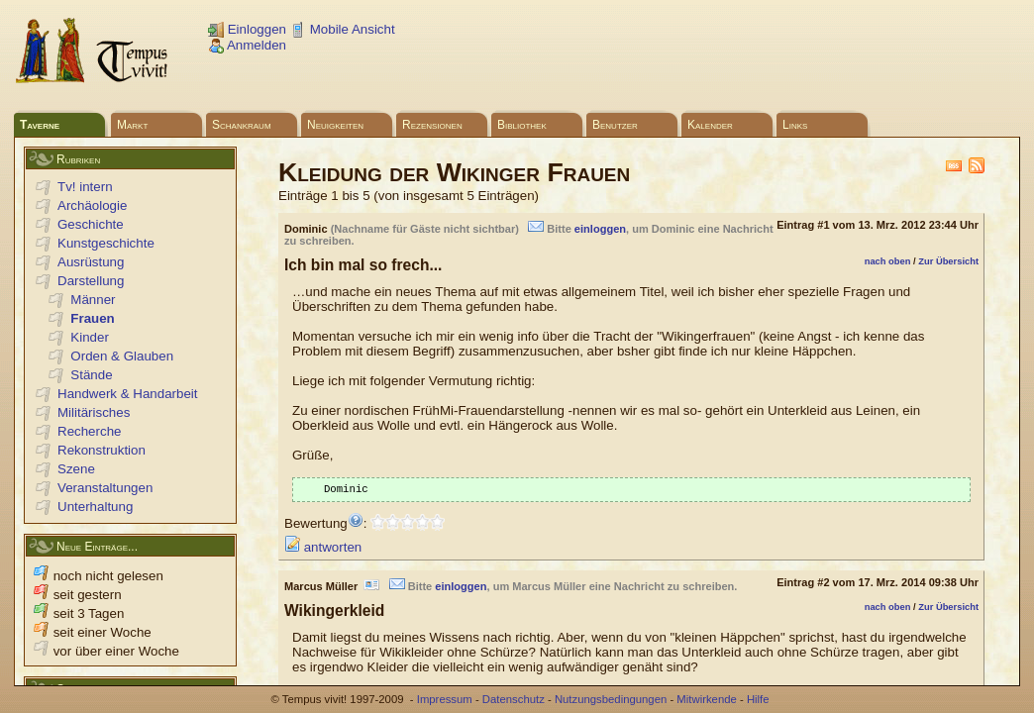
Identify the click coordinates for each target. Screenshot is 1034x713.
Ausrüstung (90, 262)
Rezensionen (432, 125)
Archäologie (92, 205)
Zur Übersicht (948, 261)
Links (794, 125)
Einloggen (247, 29)
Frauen (92, 318)
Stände (91, 374)
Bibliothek (522, 125)
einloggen (600, 229)
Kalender (710, 125)
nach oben (888, 261)
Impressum (444, 699)
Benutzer (615, 125)
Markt (132, 125)
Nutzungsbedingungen (611, 699)
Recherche (89, 431)
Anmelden (247, 45)
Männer (92, 299)
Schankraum (241, 125)
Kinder (89, 337)
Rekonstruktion (101, 450)
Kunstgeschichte (106, 243)
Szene (76, 468)
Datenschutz (513, 699)
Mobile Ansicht (342, 29)
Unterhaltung (95, 506)
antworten (323, 549)
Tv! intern (85, 186)
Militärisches (93, 412)
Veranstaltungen (105, 487)
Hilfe (758, 699)
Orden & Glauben (121, 356)
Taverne (39, 125)
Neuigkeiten (335, 125)
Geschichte (90, 224)
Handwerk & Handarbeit (127, 393)
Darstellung (90, 280)
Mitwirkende (706, 699)
